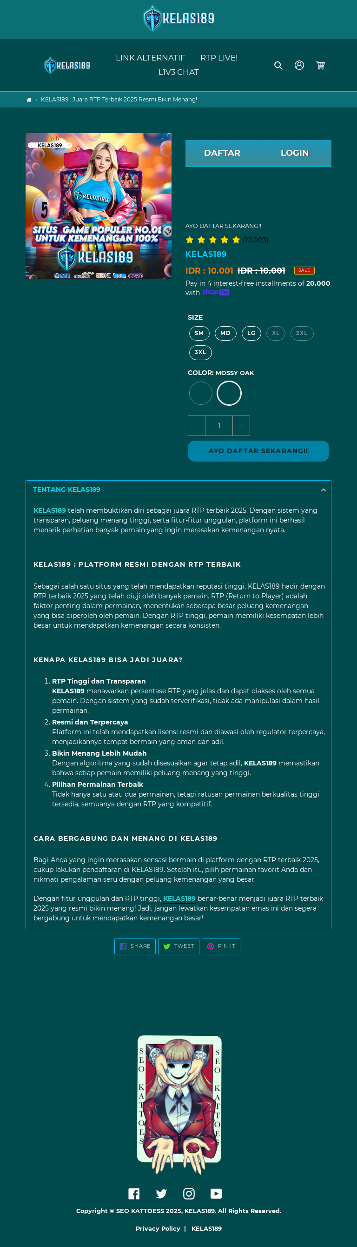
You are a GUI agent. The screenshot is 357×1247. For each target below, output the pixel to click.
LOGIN (295, 153)
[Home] (29, 99)
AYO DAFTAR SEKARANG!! (259, 451)
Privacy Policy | (163, 1228)
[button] (279, 65)
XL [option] (276, 333)
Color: (221, 373)
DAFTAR (222, 153)
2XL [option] (302, 333)
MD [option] (225, 333)
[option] (200, 393)
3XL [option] (200, 352)
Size (195, 317)
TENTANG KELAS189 (66, 490)
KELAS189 (207, 1228)
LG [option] (251, 333)
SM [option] (199, 333)
